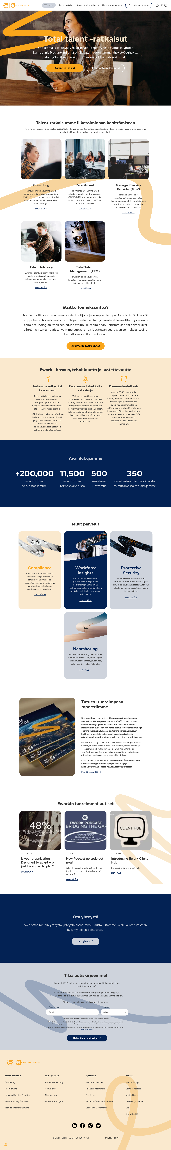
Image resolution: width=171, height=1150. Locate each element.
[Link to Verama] (158, 5)
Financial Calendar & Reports (99, 1101)
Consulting (10, 1082)
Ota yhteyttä (132, 1114)
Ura (127, 1107)
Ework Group (132, 1082)
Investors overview (94, 1082)
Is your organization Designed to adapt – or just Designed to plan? (38, 862)
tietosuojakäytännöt (86, 1029)
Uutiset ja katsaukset (112, 5)
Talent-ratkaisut (66, 5)
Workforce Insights (54, 1101)
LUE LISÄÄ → (41, 208)
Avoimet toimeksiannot (88, 5)
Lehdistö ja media (134, 1101)
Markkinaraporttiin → (91, 772)
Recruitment (11, 1088)
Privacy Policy (111, 1138)
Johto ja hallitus (133, 1088)
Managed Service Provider (17, 1095)
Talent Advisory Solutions (17, 1101)
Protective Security (54, 1082)
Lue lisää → (27, 872)
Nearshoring (51, 1095)
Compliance (50, 1088)
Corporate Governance (96, 1107)
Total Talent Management (17, 1107)
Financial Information (96, 1088)
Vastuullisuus (132, 1095)
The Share (90, 1095)
